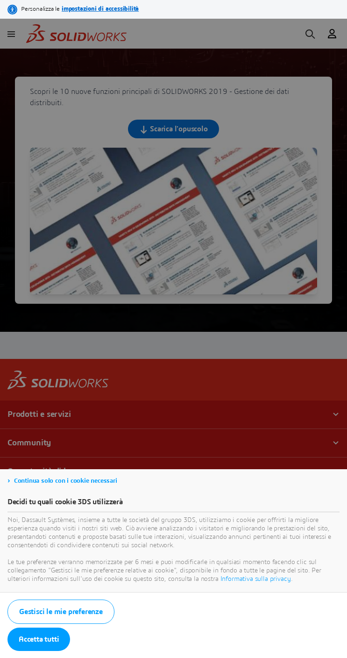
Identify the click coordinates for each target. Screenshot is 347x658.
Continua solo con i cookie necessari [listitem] (65, 481)
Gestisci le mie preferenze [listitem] (61, 611)
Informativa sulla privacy (255, 579)
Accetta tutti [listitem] (39, 639)
